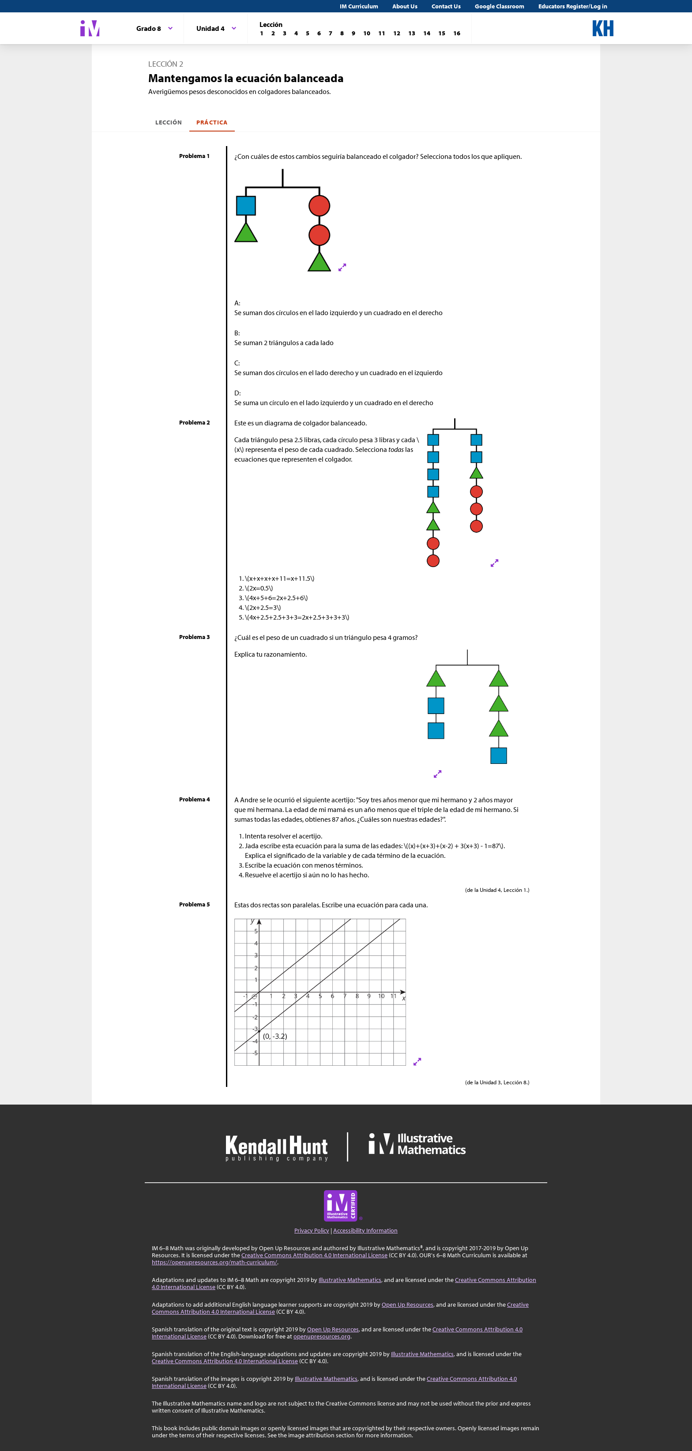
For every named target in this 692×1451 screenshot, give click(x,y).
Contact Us (446, 6)
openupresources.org (321, 1336)
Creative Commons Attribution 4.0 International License (314, 1255)
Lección (168, 122)
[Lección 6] (319, 33)
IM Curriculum (359, 6)
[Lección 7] (330, 33)
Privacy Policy (311, 1230)
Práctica (211, 122)
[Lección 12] (396, 33)
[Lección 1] (261, 33)
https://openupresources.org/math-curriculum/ (214, 1262)
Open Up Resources (407, 1304)
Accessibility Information (365, 1230)
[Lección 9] (353, 33)
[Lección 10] (366, 33)
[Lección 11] (381, 33)
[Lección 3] (284, 33)
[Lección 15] (441, 33)
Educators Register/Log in (572, 6)
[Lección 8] (342, 33)
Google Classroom (499, 6)
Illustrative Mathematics (350, 1280)
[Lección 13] (411, 33)
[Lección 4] (296, 33)
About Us (404, 6)
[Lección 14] (426, 33)
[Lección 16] (456, 33)
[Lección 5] (307, 33)
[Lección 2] (273, 33)
